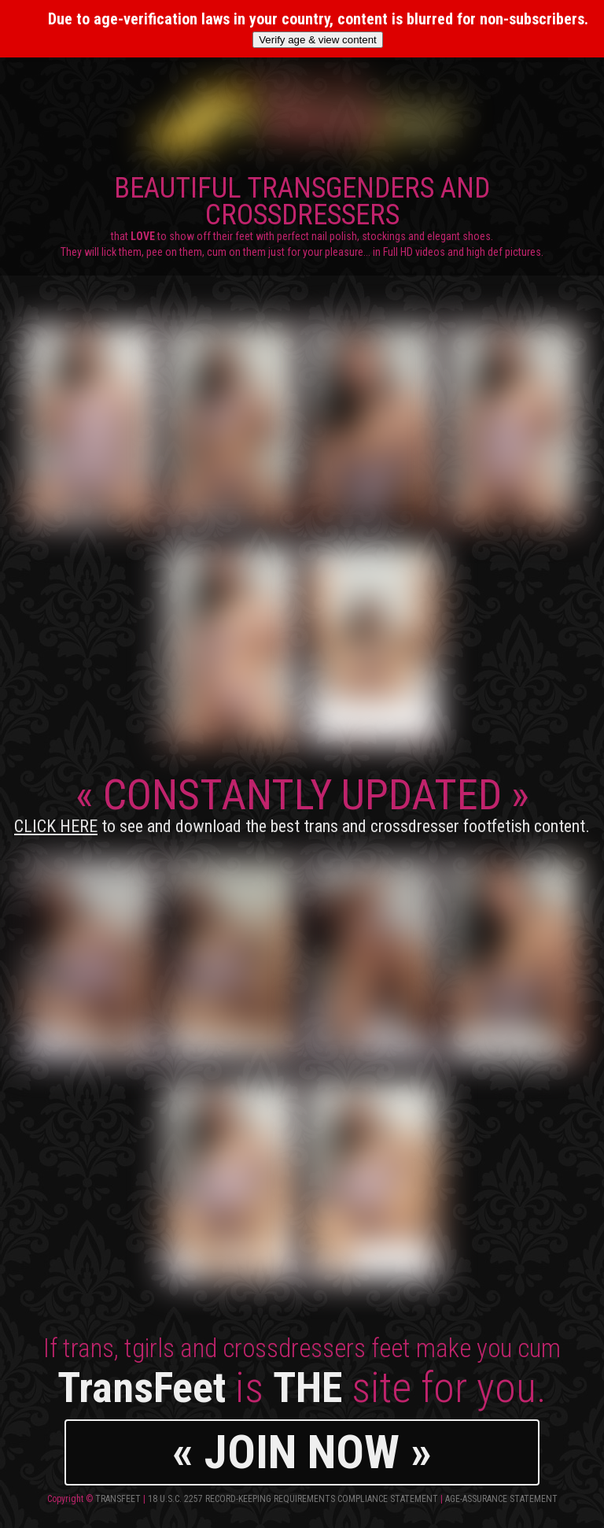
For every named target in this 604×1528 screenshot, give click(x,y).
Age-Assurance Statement (501, 1498)
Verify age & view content (318, 40)
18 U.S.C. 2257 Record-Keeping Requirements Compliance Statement (293, 1498)
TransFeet (118, 1498)
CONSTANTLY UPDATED (302, 803)
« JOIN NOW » (302, 1452)
